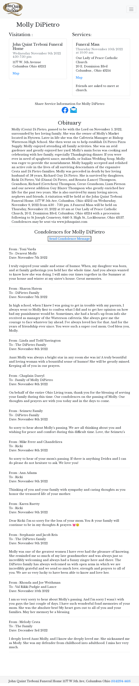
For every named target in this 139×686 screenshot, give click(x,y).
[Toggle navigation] (131, 9)
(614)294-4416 (121, 681)
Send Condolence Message (69, 238)
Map (16, 73)
